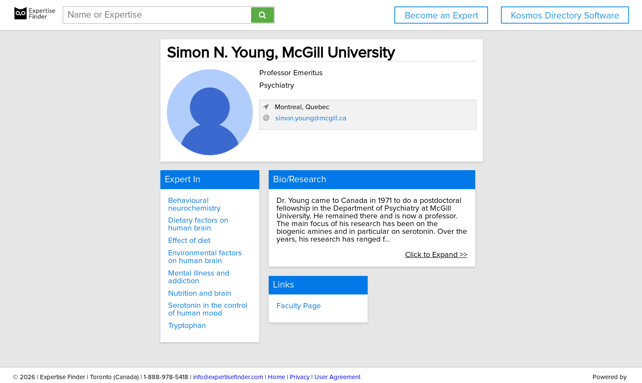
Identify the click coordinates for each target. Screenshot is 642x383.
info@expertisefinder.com (228, 352)
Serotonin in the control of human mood (161, 283)
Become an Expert (441, 15)
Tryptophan (123, 300)
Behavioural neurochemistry (152, 198)
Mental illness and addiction (151, 255)
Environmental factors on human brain (159, 239)
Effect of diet (125, 223)
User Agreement (337, 352)
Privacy (300, 352)
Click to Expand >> (506, 236)
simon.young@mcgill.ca (455, 140)
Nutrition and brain (136, 267)
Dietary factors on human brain (157, 210)
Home (276, 352)
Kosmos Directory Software (565, 15)
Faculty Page (270, 288)
